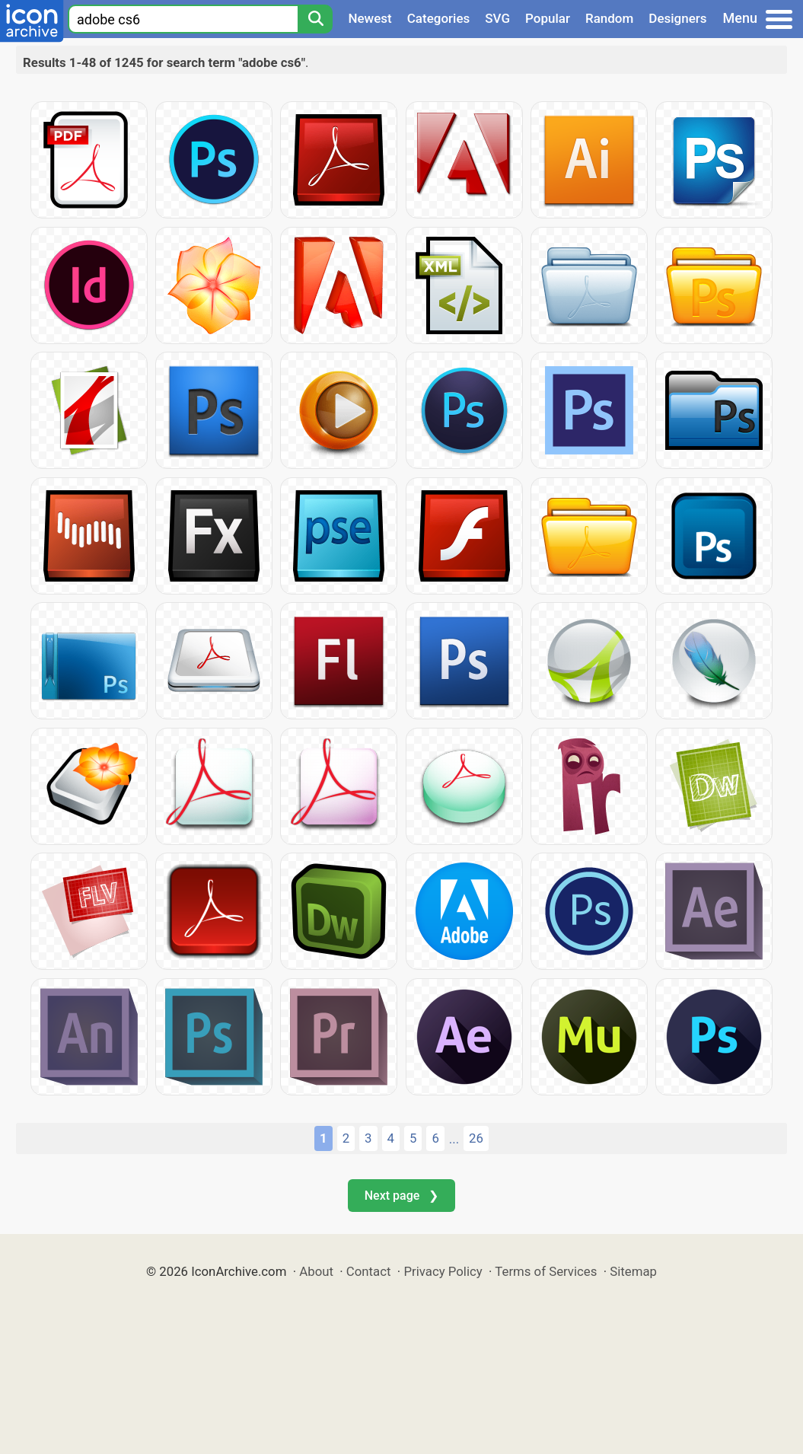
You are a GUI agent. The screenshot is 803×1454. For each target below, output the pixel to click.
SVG (497, 18)
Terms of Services (546, 1271)
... (454, 1138)
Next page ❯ (401, 1195)
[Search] (315, 19)
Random (609, 18)
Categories (438, 18)
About (316, 1271)
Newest (369, 18)
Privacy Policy (442, 1271)
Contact (368, 1271)
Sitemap (633, 1271)
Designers (677, 18)
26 (476, 1138)
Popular (547, 18)
